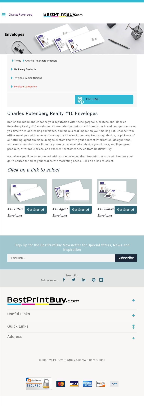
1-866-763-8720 (45, 21)
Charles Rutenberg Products (40, 60)
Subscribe (126, 258)
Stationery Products (23, 69)
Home (16, 60)
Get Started (35, 209)
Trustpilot (72, 275)
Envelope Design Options (26, 78)
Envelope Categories (24, 86)
